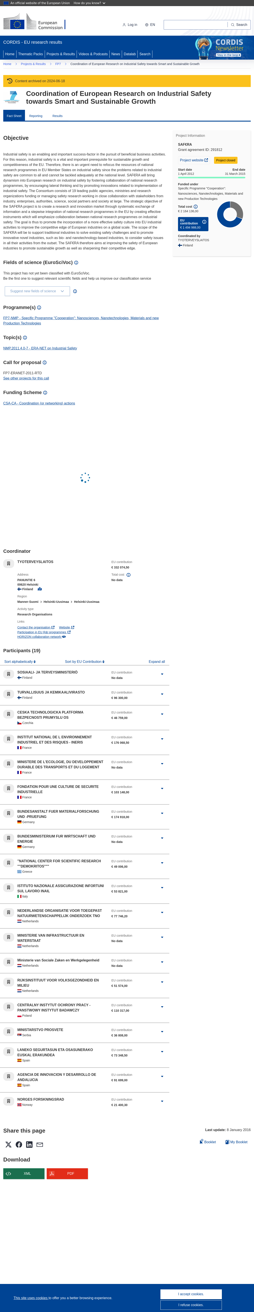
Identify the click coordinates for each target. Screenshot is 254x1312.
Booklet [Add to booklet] (208, 1141)
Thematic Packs (30, 54)
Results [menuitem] (58, 116)
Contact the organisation (36, 627)
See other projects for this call (26, 378)
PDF (70, 1173)
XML (27, 1173)
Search (144, 54)
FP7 (58, 64)
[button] (150, 25)
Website (67, 627)
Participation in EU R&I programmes (44, 632)
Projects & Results (61, 54)
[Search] (239, 25)
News (115, 54)
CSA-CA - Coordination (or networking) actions (39, 403)
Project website (195, 159)
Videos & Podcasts (93, 54)
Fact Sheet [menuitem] (14, 116)
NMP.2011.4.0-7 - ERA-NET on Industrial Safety (40, 348)
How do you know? (90, 3)
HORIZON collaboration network (41, 636)
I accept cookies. (191, 1294)
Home (10, 54)
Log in (129, 25)
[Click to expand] (162, 674)
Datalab (130, 54)
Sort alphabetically (19, 662)
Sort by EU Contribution (83, 662)
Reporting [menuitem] (36, 116)
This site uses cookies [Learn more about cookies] (30, 1298)
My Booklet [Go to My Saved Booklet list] (236, 1142)
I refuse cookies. (191, 1305)
